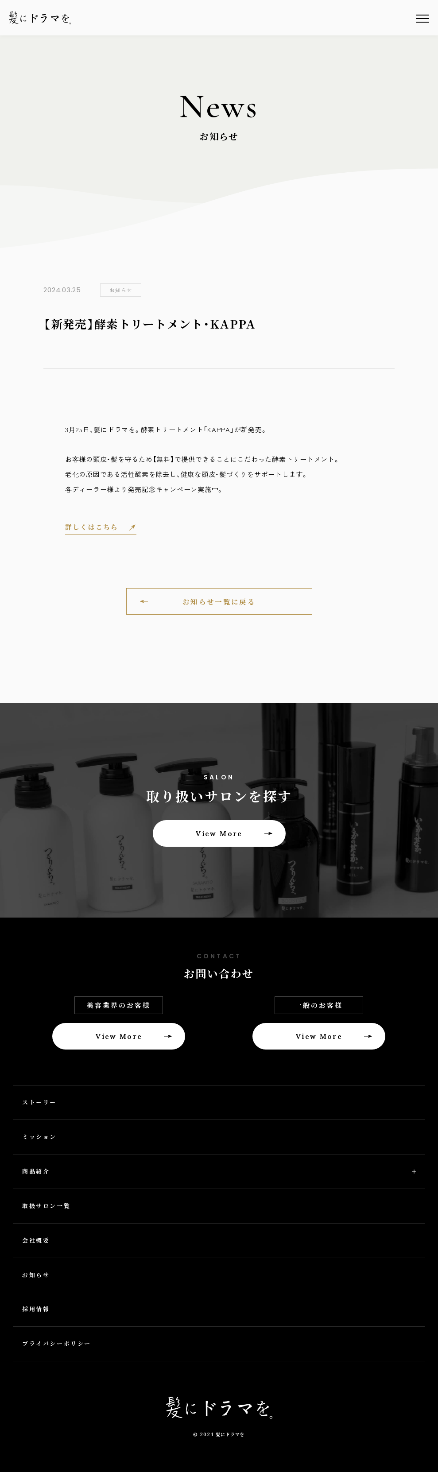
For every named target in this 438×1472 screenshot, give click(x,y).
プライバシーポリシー (56, 1343)
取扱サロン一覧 (46, 1205)
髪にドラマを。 (40, 18)
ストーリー (39, 1102)
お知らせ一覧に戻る (219, 601)
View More (219, 833)
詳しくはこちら (92, 527)
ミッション (39, 1136)
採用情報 (36, 1309)
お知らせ (36, 1275)
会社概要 (36, 1240)
